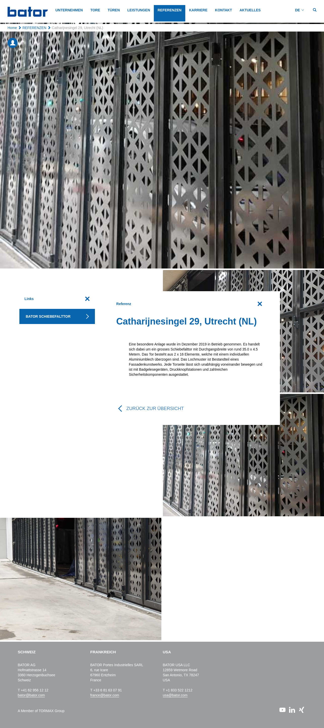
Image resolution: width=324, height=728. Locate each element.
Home (12, 28)
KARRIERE (198, 10)
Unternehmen (69, 10)
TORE (95, 10)
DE (297, 10)
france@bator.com (104, 695)
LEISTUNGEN (138, 10)
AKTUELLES (250, 10)
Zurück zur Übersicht (155, 408)
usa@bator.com (175, 695)
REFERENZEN (170, 10)
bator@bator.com (31, 695)
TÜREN (114, 10)
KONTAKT (223, 10)
